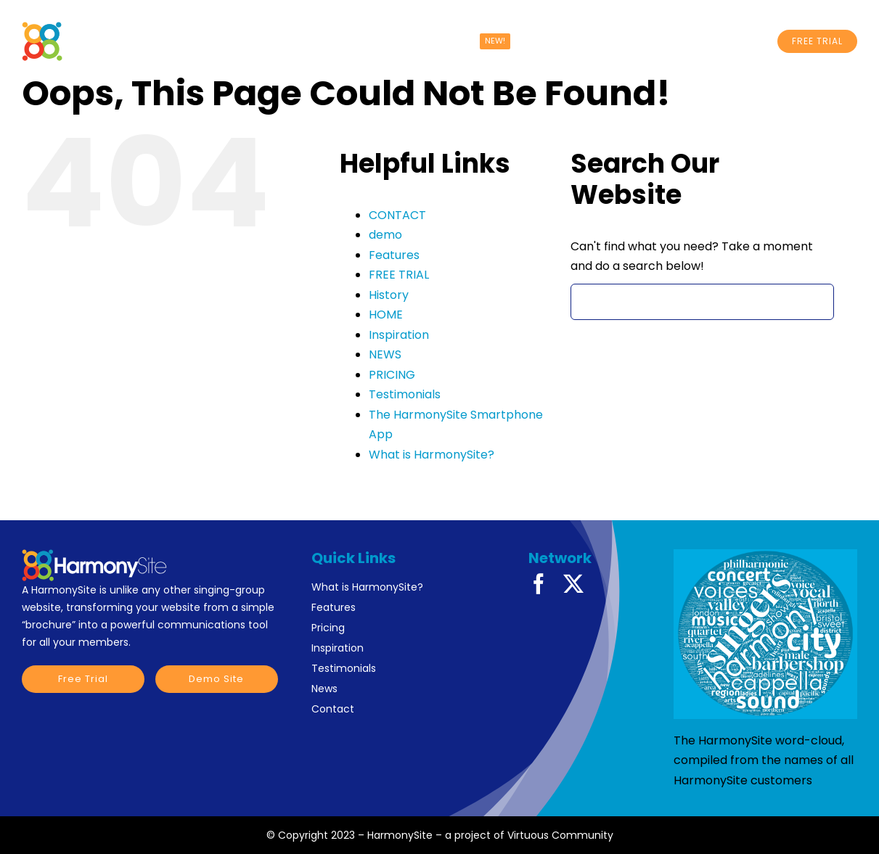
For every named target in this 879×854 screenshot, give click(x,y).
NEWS (385, 354)
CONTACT (397, 215)
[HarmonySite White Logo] (113, 27)
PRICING (392, 374)
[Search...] (703, 302)
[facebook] (538, 584)
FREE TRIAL (399, 274)
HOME (386, 314)
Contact (332, 709)
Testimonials (405, 394)
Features (394, 255)
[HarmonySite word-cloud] (765, 633)
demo (385, 234)
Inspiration (399, 335)
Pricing (328, 627)
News (324, 688)
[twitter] (573, 584)
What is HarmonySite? (431, 454)
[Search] (589, 302)
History (389, 295)
